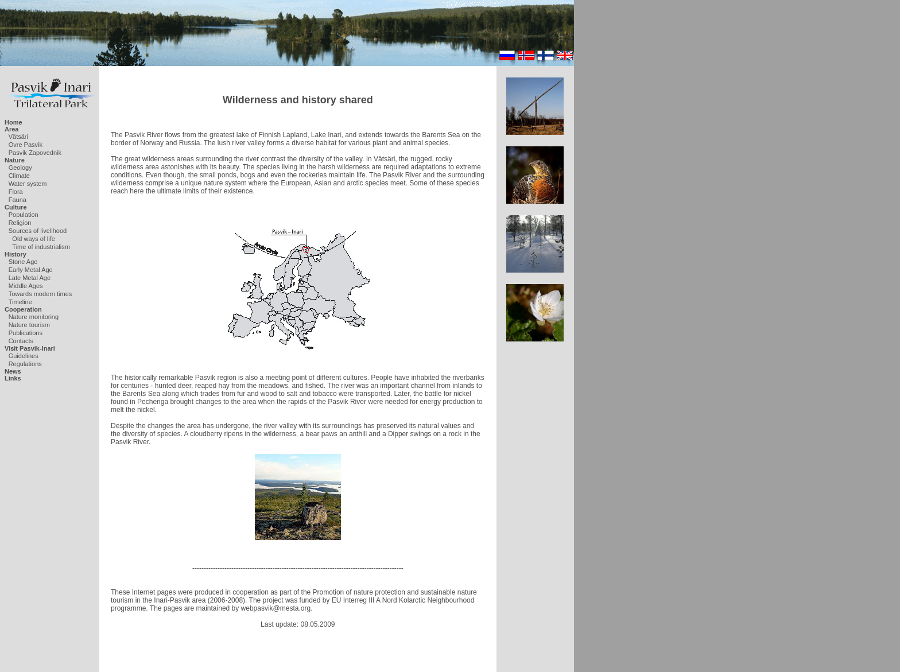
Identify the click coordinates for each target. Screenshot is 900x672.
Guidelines (23, 355)
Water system (28, 183)
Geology (20, 167)
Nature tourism (29, 324)
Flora (16, 191)
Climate (19, 175)
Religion (20, 222)
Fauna (17, 199)
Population (23, 214)
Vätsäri (18, 136)
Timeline (20, 301)
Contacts (21, 340)
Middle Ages (26, 285)
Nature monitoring (34, 316)
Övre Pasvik (25, 144)
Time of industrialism (40, 246)
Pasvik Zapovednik (35, 152)
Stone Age (23, 261)
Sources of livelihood (38, 230)
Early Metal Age (31, 269)
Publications (25, 332)
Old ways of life (33, 238)
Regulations (25, 363)
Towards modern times (40, 293)
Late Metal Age (30, 277)
